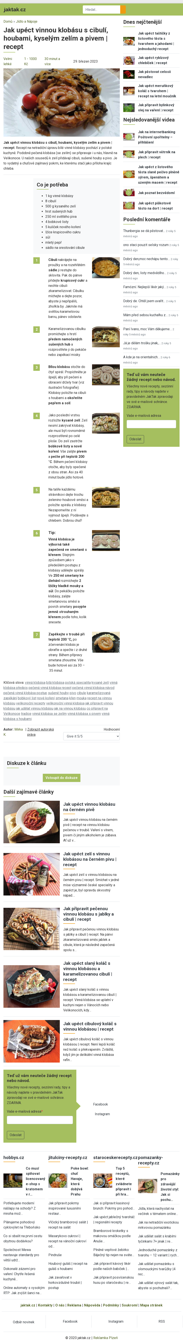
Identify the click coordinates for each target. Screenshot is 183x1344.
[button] (61, 102)
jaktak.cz (28, 1305)
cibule (81, 693)
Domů (7, 21)
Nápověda (92, 1305)
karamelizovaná (98, 693)
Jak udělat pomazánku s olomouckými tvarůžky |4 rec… (156, 1269)
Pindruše (55, 1255)
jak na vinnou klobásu (70, 708)
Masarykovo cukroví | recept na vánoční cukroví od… (67, 1241)
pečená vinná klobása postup (25, 693)
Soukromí (129, 1305)
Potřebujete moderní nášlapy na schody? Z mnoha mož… (19, 1208)
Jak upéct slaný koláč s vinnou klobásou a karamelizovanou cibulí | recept (87, 971)
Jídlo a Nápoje (26, 21)
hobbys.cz (13, 1157)
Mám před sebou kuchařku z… (145, 315)
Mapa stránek (151, 1305)
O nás (60, 1305)
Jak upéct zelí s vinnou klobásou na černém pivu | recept (90, 859)
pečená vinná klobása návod (93, 688)
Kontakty (45, 1305)
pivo (73, 693)
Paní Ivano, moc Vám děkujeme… (147, 329)
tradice (26, 714)
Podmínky (111, 1305)
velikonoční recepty (30, 703)
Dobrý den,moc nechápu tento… (146, 259)
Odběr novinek (23, 1322)
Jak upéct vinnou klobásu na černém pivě (89, 807)
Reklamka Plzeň (105, 1338)
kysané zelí (100, 683)
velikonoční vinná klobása (65, 703)
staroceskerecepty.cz (115, 1157)
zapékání (10, 698)
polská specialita (78, 683)
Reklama (74, 1305)
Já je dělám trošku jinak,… (142, 343)
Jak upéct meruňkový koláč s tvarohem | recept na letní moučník (157, 91)
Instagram (102, 1114)
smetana (61, 698)
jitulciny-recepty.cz (67, 1157)
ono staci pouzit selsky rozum (146, 245)
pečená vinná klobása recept (50, 688)
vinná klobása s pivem (84, 714)
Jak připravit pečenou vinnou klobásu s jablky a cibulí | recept (88, 914)
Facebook (100, 1104)
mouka (81, 698)
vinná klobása (35, 683)
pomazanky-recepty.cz (150, 1160)
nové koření (46, 698)
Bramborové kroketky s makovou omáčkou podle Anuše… (112, 1236)
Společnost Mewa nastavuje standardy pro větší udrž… (21, 1255)
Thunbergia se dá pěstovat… (144, 231)
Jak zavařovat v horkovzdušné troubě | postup (65, 1282)
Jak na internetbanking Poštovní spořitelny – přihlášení (156, 137)
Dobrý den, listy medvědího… (144, 273)
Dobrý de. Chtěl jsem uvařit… (144, 301)
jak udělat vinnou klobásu (34, 708)
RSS (161, 1321)
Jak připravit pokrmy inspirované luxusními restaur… (64, 1208)
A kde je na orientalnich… (141, 357)
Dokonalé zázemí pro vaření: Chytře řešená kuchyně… (19, 1274)
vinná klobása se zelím (49, 714)
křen (72, 698)
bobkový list (27, 698)
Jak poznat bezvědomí (156, 193)
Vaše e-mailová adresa (24, 1111)
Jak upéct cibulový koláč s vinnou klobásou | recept (90, 1026)
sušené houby (58, 693)
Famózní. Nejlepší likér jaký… (144, 287)
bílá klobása (55, 683)
